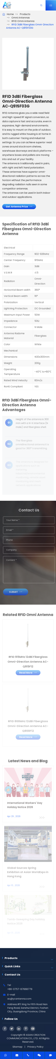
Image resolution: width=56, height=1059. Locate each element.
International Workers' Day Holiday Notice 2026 (24, 803)
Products (25, 14)
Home (10, 14)
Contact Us (12, 974)
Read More (28, 671)
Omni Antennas (20, 17)
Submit (17, 592)
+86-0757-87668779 (19, 989)
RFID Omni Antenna (22, 21)
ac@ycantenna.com (19, 998)
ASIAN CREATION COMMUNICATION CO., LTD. (26, 1036)
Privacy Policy (35, 1046)
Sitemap (17, 1046)
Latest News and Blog (28, 762)
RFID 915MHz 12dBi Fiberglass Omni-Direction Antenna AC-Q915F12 (28, 660)
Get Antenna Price (19, 206)
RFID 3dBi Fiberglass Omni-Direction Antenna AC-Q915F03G (30, 26)
